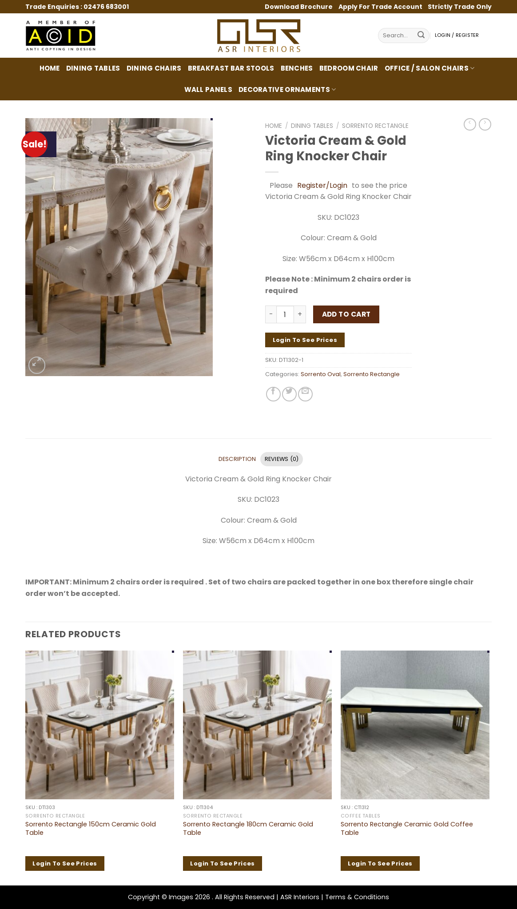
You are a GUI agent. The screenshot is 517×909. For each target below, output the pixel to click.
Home (50, 68)
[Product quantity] (285, 314)
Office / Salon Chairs (430, 68)
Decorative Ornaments (287, 89)
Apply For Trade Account (380, 6)
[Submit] (421, 35)
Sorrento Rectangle (375, 126)
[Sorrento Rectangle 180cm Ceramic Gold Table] (257, 725)
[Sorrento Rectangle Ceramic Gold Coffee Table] (415, 725)
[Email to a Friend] (305, 394)
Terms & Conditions (357, 897)
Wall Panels (208, 89)
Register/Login (322, 185)
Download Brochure (299, 6)
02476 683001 (106, 6)
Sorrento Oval (321, 374)
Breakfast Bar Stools (231, 68)
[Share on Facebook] (273, 394)
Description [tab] (237, 459)
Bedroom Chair (348, 68)
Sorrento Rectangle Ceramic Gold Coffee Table (407, 828)
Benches (297, 68)
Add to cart (346, 314)
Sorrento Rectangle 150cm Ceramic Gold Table (90, 828)
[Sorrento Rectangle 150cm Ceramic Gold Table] (99, 725)
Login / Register (457, 35)
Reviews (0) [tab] (282, 459)
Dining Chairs (154, 68)
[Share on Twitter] (289, 394)
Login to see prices (305, 340)
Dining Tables (93, 68)
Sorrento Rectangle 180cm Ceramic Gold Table (248, 828)
